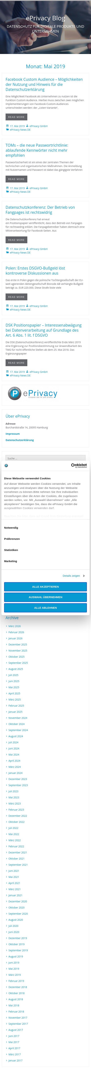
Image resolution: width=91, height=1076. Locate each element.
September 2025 (18, 662)
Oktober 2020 (16, 907)
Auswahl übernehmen (45, 597)
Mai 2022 (13, 834)
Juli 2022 (13, 828)
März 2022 (14, 840)
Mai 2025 (13, 687)
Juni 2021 (13, 870)
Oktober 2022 (16, 822)
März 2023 (14, 803)
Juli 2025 (13, 675)
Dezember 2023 (17, 779)
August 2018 (15, 999)
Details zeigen (71, 575)
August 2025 (15, 669)
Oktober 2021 (16, 858)
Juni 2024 (13, 748)
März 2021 (14, 889)
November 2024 (17, 718)
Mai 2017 (13, 1042)
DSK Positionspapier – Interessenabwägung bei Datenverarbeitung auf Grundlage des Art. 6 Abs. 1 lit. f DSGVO (44, 330)
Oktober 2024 (16, 724)
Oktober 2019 (16, 944)
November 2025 (17, 650)
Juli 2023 (13, 791)
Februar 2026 (16, 632)
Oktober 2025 (16, 656)
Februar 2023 (16, 809)
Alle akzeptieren (45, 586)
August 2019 (15, 956)
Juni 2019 (13, 962)
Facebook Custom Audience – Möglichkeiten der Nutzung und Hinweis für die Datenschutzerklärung (44, 84)
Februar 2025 (16, 705)
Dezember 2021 (17, 852)
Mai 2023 (13, 797)
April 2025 (14, 693)
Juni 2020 (13, 932)
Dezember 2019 (17, 938)
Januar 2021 (15, 895)
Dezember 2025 (17, 644)
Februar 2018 (16, 1011)
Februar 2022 (16, 846)
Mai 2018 (13, 1005)
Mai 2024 (13, 754)
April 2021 (14, 883)
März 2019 (14, 974)
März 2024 (14, 766)
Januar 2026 (15, 638)
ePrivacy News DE (20, 129)
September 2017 (18, 1023)
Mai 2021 (13, 877)
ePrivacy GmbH (39, 126)
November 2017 (17, 1017)
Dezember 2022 (17, 815)
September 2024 (18, 730)
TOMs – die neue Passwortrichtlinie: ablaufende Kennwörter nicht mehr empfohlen (37, 150)
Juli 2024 (13, 742)
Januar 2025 (15, 711)
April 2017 (14, 1048)
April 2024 (14, 760)
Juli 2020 (13, 926)
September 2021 (18, 864)
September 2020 (18, 913)
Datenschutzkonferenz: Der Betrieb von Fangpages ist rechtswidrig (40, 210)
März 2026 (14, 626)
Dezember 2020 (17, 901)
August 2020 (15, 919)
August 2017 (15, 1030)
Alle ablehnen (45, 607)
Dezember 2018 (17, 987)
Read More (16, 117)
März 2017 (14, 1054)
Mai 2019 (13, 968)
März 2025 (14, 699)
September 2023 (18, 785)
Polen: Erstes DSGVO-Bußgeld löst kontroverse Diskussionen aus (35, 271)
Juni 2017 (13, 1036)
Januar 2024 (15, 773)
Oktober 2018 (16, 993)
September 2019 (18, 950)
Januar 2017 (15, 1060)
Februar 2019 (16, 981)
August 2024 (15, 736)
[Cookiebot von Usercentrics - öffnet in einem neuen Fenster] (71, 465)
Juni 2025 (13, 681)
